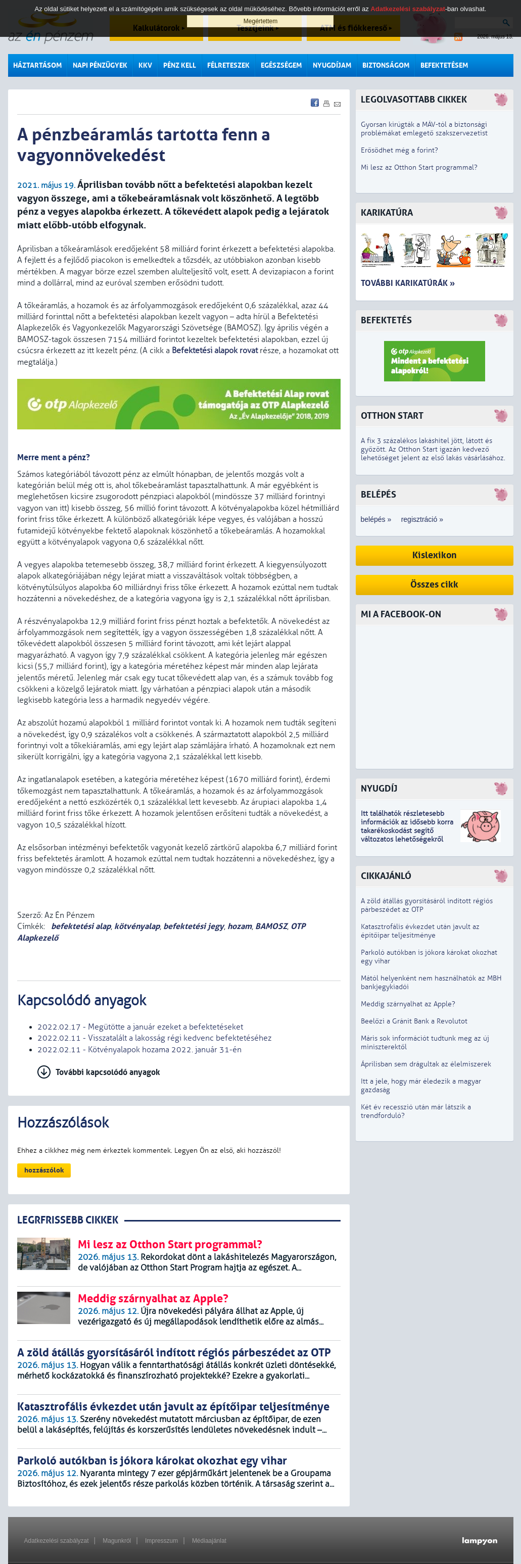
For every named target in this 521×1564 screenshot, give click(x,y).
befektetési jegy (193, 926)
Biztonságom (385, 65)
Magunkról (117, 1540)
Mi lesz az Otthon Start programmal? (419, 167)
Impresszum (161, 1540)
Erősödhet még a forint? (399, 150)
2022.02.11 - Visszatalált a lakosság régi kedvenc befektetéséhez (154, 1038)
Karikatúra (387, 213)
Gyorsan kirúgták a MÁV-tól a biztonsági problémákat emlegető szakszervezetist (424, 128)
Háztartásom (37, 65)
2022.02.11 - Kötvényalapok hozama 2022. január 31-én (139, 1049)
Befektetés (386, 320)
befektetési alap (80, 926)
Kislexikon (434, 555)
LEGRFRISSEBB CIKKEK (67, 1220)
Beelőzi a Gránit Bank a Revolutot (414, 1021)
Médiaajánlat (209, 1540)
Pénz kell (179, 65)
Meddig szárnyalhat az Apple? (408, 1004)
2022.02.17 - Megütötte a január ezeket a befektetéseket (140, 1027)
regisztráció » (422, 519)
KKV (145, 65)
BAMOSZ (271, 926)
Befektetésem (444, 65)
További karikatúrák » (408, 283)
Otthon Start (392, 416)
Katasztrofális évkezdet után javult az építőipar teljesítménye (420, 931)
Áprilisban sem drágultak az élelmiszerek (426, 1064)
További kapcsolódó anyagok (108, 1072)
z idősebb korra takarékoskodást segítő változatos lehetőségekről (407, 831)
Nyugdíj (379, 789)
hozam (239, 926)
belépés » (376, 519)
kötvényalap (137, 926)
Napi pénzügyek (100, 65)
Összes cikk (434, 584)
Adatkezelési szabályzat (56, 1540)
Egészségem (281, 65)
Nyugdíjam (332, 65)
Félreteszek (228, 65)
